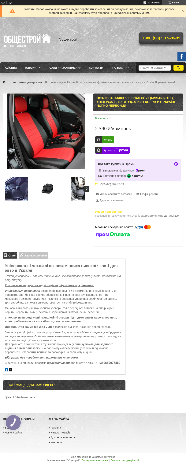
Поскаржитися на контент (95, 460)
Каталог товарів (60, 432)
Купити (108, 139)
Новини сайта (13, 432)
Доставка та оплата (63, 437)
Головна (10, 67)
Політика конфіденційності (125, 460)
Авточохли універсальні (28, 82)
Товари (29, 67)
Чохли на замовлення (64, 67)
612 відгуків (154, 2)
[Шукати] (178, 68)
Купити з (115, 150)
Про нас (117, 67)
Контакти (96, 67)
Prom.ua (110, 457)
